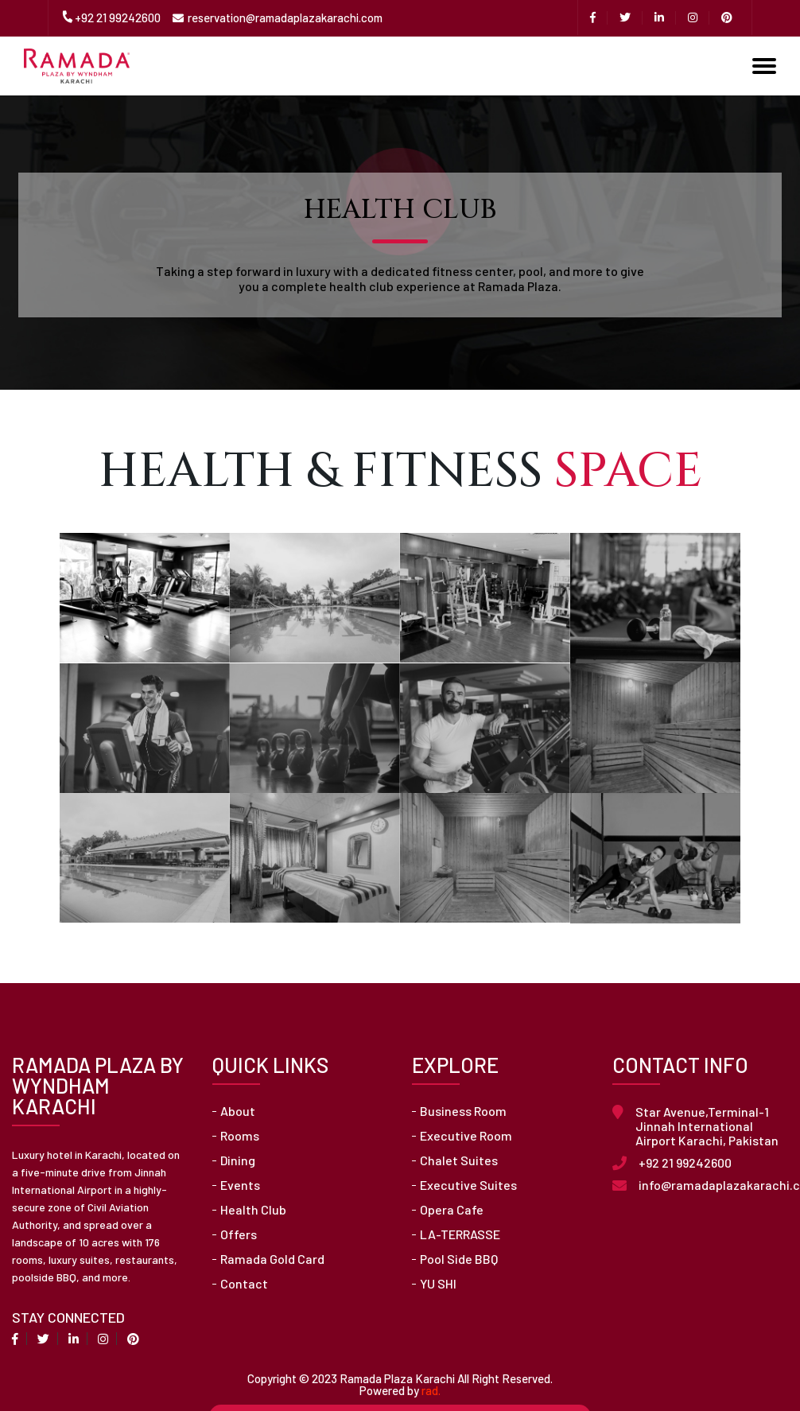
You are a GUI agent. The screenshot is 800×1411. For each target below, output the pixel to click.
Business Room (463, 1111)
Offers (238, 1234)
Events (240, 1185)
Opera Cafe (451, 1209)
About (237, 1111)
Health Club (253, 1209)
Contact (244, 1283)
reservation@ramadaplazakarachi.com (285, 18)
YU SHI (438, 1283)
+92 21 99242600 (118, 18)
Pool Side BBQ (459, 1259)
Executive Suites (468, 1185)
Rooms (239, 1135)
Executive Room (466, 1135)
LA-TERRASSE (460, 1234)
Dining (237, 1160)
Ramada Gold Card (272, 1259)
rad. (431, 1391)
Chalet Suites (459, 1160)
